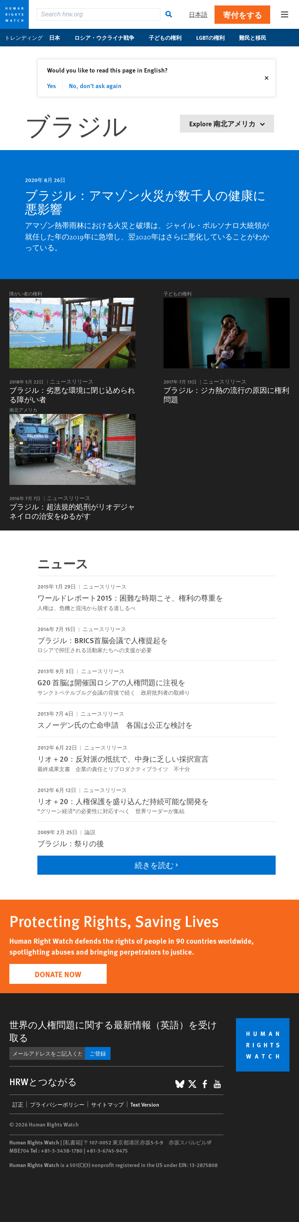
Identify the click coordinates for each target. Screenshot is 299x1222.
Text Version (144, 1104)
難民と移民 (256, 37)
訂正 (17, 1104)
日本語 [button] (198, 14)
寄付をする (242, 14)
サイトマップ (107, 1104)
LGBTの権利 (214, 37)
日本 (58, 37)
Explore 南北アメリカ (227, 123)
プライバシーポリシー (57, 1104)
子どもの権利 (169, 37)
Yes (51, 85)
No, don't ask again (95, 85)
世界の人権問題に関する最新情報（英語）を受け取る (113, 1031)
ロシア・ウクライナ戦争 (108, 37)
